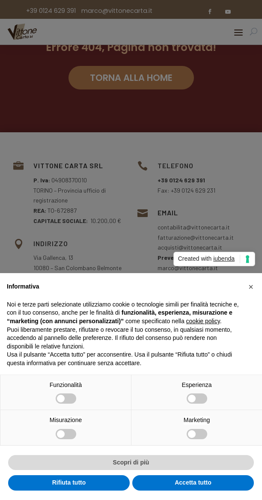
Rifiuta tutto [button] (69, 482)
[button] (251, 287)
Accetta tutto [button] (193, 482)
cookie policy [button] (203, 321)
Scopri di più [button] (131, 462)
